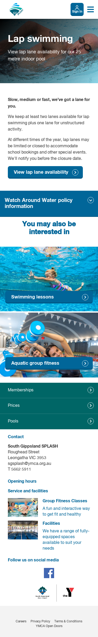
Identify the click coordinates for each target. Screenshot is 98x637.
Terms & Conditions (68, 621)
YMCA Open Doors (49, 626)
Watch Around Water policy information (38, 203)
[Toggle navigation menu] (90, 9)
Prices (14, 406)
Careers (21, 621)
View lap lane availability (41, 172)
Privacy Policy (40, 621)
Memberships (20, 390)
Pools (13, 421)
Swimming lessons (32, 297)
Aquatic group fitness (35, 363)
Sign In (77, 11)
